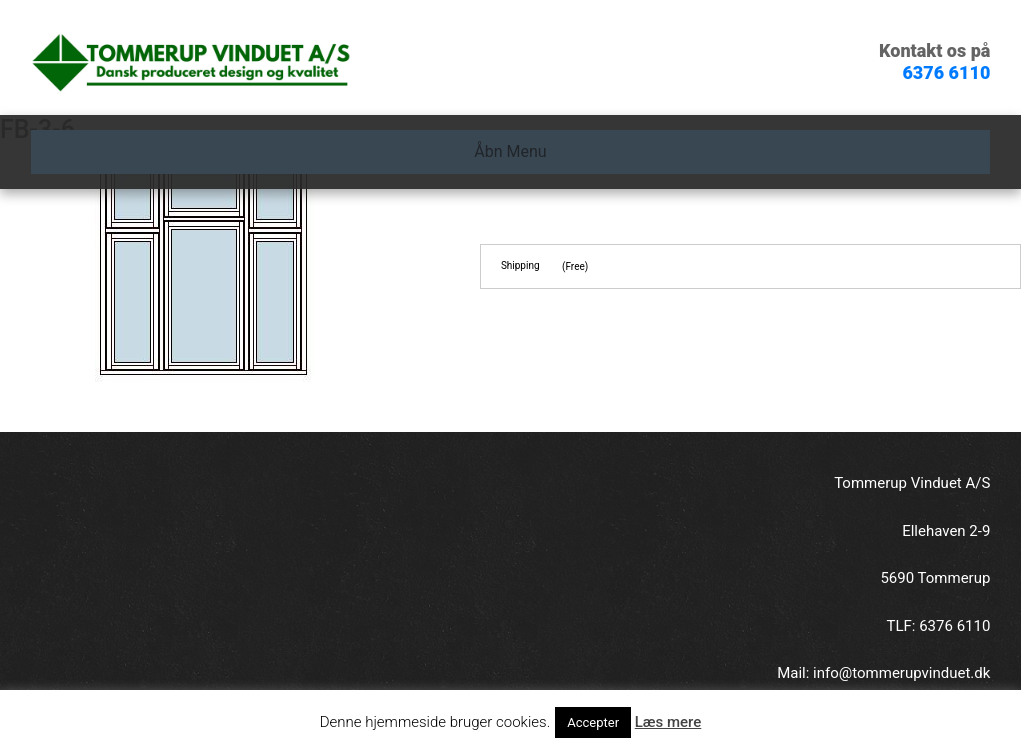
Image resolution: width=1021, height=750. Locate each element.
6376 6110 (946, 72)
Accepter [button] (593, 722)
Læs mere (668, 722)
